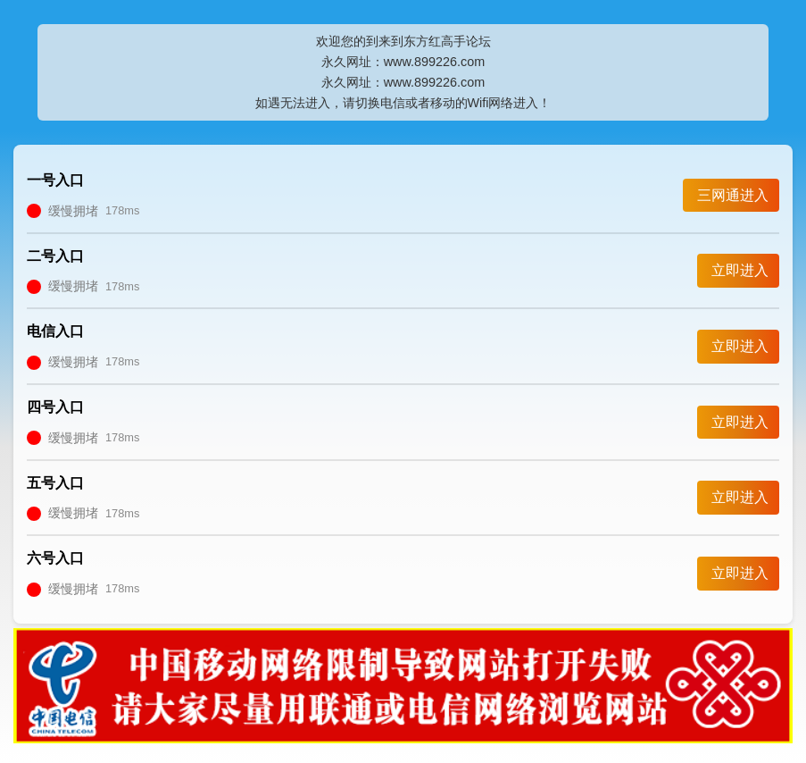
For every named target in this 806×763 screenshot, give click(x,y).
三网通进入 (733, 195)
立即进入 (740, 270)
